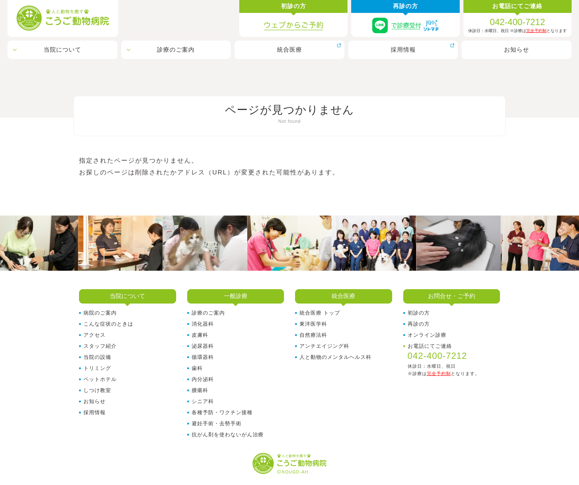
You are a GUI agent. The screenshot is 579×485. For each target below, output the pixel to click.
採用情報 (403, 49)
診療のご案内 (176, 49)
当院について (62, 49)
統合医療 (289, 49)
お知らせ (516, 49)
